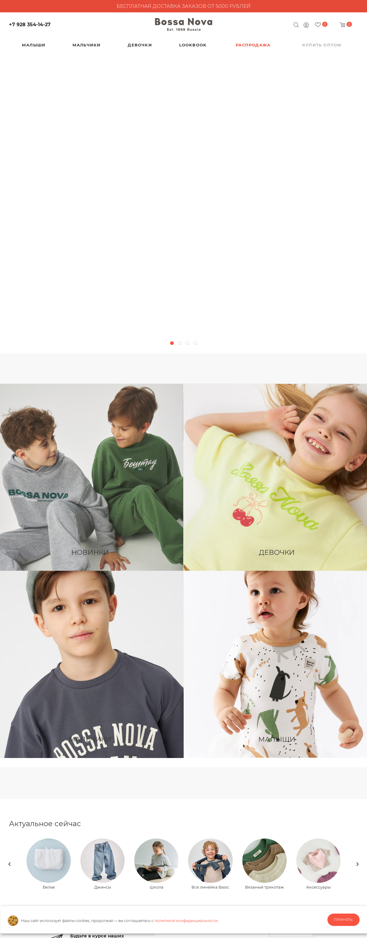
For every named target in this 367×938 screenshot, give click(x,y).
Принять (343, 919)
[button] (172, 343)
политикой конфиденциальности (186, 920)
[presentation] (10, 864)
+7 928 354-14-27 (30, 24)
